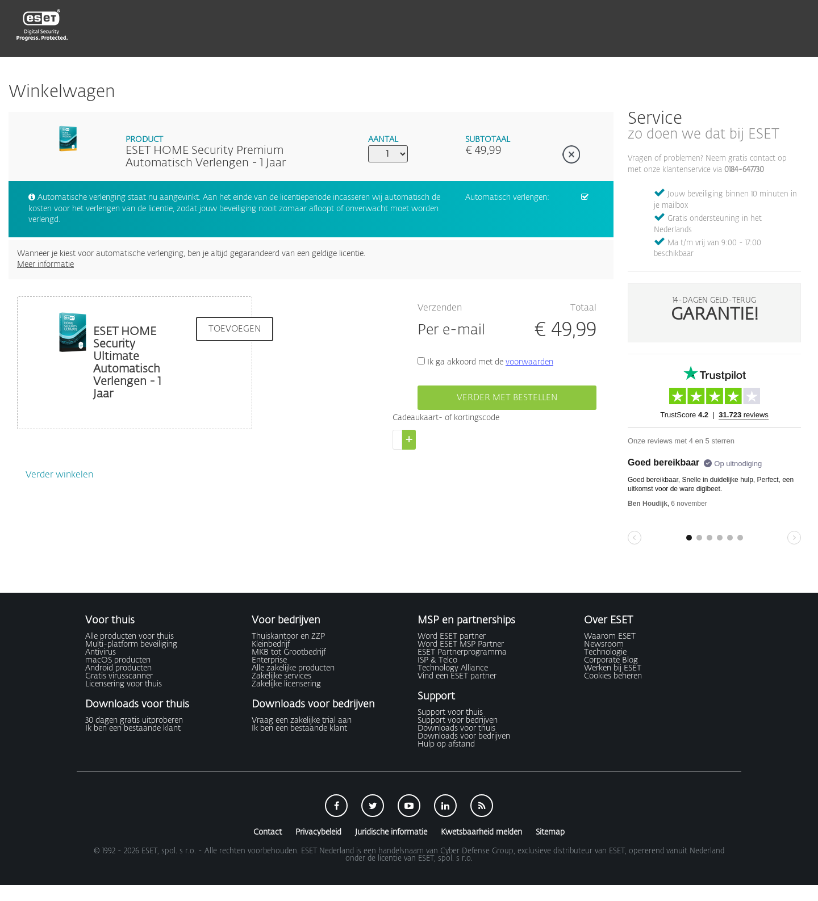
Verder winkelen (59, 475)
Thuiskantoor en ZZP (288, 636)
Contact (267, 832)
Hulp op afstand (446, 744)
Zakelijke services (281, 676)
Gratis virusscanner (119, 676)
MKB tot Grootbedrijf (288, 652)
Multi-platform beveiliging (131, 644)
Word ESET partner (452, 636)
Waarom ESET (610, 636)
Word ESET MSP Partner (461, 644)
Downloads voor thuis (456, 728)
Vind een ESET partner (457, 676)
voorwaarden (529, 362)
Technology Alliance (453, 668)
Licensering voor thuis (123, 684)
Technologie (605, 652)
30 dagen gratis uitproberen (134, 720)
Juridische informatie (391, 832)
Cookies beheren (613, 676)
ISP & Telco (437, 660)
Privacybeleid (318, 832)
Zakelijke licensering (286, 684)
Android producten (118, 668)
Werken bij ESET (612, 668)
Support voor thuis (450, 712)
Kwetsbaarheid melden (481, 832)
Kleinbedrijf (271, 644)
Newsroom (604, 644)
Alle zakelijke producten (293, 668)
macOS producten (118, 660)
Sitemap (550, 832)
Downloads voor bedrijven (464, 736)
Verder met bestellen (507, 397)
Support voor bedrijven (458, 720)
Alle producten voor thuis (129, 636)
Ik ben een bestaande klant (133, 728)
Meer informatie (45, 265)
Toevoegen (234, 329)
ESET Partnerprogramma (462, 652)
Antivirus (100, 652)
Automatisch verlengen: (507, 198)
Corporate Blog (611, 660)
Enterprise (269, 660)
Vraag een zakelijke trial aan (302, 720)
